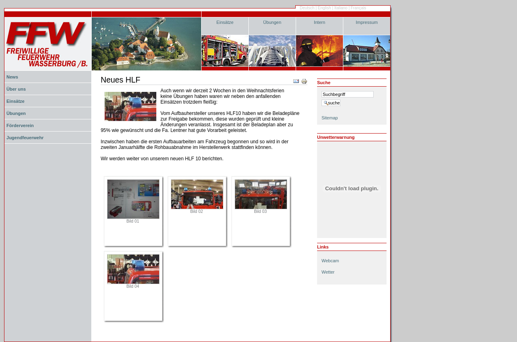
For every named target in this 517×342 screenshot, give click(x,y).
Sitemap (330, 117)
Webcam (330, 260)
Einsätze (224, 22)
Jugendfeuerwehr (25, 137)
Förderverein (20, 125)
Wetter (328, 272)
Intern (319, 22)
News (12, 76)
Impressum (367, 22)
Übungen (272, 22)
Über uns (16, 89)
